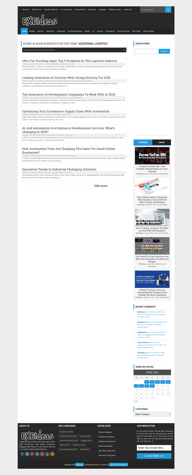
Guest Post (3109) (66, 432)
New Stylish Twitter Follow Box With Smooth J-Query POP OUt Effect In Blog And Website (152, 200)
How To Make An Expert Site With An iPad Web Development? (152, 229)
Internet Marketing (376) (68, 449)
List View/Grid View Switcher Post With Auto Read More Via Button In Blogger (152, 259)
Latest (162, 142)
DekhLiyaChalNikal (105, 446)
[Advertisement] (152, 97)
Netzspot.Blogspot (105, 432)
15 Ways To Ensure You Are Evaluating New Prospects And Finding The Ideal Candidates (152, 292)
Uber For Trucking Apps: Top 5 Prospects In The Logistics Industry (69, 61)
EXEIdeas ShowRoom (107, 437)
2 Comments (48, 98)
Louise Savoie (142, 342)
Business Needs (59, 64)
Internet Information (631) (69, 440)
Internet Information (75, 98)
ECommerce (57, 114)
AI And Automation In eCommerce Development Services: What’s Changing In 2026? (68, 130)
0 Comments (48, 64)
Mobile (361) (84, 449)
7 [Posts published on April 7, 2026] (141, 386)
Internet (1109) (85, 436)
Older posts (100, 185)
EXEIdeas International (107, 441)
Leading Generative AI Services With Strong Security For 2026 (66, 78)
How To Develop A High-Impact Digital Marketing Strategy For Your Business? (151, 355)
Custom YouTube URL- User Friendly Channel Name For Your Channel (152, 169)
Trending (143, 142)
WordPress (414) (79, 445)
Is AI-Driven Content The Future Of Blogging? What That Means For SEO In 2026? (151, 314)
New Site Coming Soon (107, 451)
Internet (75, 81)
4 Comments (163, 233)
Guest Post (69, 64)
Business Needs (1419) (68, 436)
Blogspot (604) (86, 440)
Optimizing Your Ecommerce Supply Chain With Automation (65, 111)
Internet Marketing (85, 81)
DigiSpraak (141, 332)
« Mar (136, 401)
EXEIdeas (25, 64)
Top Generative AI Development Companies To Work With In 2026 (68, 94)
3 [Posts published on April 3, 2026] (157, 382)
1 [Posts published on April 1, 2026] (146, 382)
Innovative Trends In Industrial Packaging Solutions (59, 169)
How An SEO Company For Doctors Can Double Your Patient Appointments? (152, 324)
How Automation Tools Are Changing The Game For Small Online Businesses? (68, 150)
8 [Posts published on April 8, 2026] (146, 386)
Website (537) (65, 445)
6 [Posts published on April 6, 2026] (136, 386)
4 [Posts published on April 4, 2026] (162, 382)
